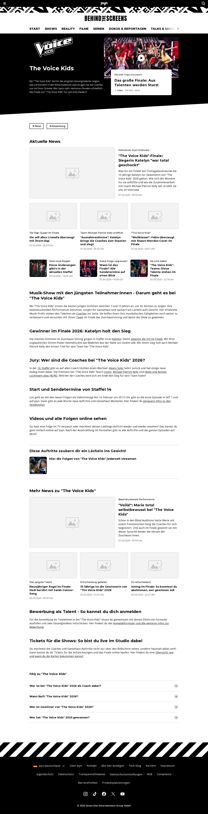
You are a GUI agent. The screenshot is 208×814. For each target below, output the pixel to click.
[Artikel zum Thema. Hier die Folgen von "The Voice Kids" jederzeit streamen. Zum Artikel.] (104, 465)
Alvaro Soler (116, 368)
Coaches (81, 313)
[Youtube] (122, 794)
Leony (107, 372)
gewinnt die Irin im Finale (146, 339)
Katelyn (116, 339)
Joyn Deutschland (49, 766)
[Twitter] (113, 794)
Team (79, 317)
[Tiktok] (94, 794)
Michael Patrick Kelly (125, 372)
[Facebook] (104, 794)
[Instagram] (85, 794)
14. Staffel (43, 368)
